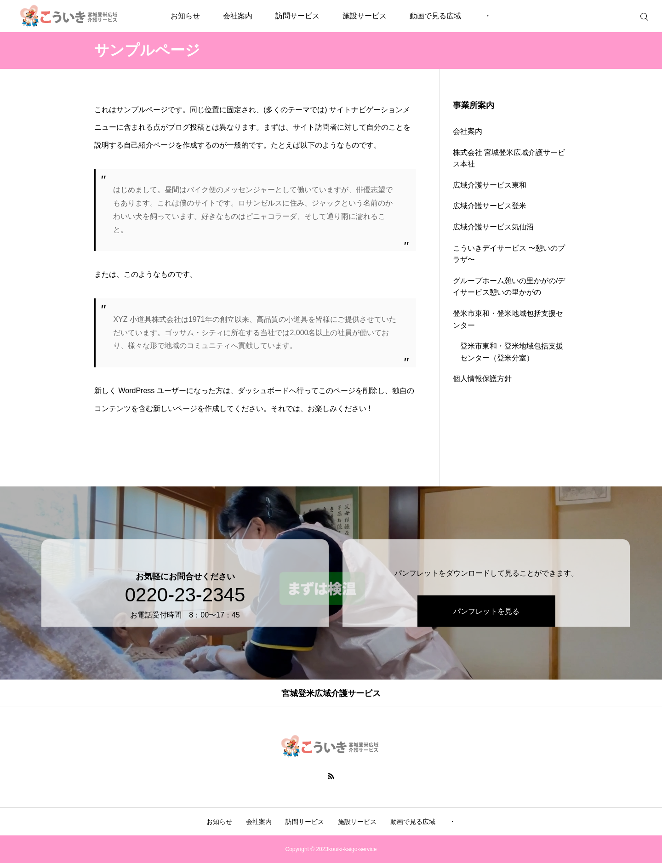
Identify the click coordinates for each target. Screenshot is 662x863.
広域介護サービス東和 (489, 185)
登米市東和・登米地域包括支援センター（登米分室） (511, 352)
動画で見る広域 (435, 16)
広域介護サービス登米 (489, 206)
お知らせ (185, 16)
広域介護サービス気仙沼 (493, 227)
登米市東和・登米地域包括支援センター (508, 319)
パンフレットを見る (484, 597)
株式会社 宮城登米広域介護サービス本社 (509, 158)
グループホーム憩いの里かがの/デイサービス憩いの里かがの (509, 287)
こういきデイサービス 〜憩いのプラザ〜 (509, 254)
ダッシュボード (263, 390)
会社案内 (237, 16)
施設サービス (364, 16)
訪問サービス (297, 16)
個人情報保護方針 (482, 379)
